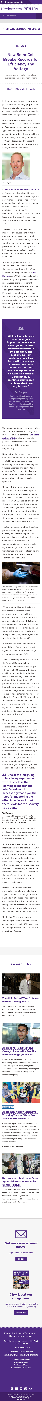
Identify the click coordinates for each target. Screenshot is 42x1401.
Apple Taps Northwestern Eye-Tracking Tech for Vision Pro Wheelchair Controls (20, 1115)
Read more (21, 1313)
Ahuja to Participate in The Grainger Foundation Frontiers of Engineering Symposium (19, 1051)
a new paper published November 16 (22, 190)
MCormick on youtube (30, 1388)
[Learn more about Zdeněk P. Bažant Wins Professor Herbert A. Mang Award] (21, 983)
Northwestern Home (21, 1362)
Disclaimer (21, 1399)
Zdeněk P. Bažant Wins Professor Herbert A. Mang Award (20, 1000)
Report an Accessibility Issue (21, 1368)
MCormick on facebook (16, 1388)
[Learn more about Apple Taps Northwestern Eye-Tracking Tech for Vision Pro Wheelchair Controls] (21, 1092)
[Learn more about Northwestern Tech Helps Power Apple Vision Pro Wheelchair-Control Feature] (21, 1163)
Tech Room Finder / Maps (29, 1354)
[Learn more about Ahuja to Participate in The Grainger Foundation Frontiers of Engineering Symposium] (21, 1033)
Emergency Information (21, 1359)
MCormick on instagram (25, 1388)
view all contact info (21, 1347)
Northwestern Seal (21, 1377)
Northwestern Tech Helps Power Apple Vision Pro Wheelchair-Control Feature (20, 1181)
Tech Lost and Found (21, 1365)
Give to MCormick (11, 1354)
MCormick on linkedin (21, 1388)
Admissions (13, 1352)
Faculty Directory (26, 1352)
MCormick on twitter (11, 1388)
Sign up (21, 1259)
